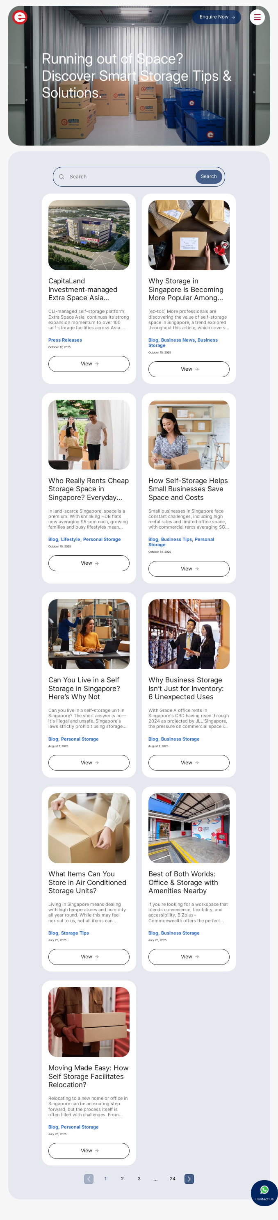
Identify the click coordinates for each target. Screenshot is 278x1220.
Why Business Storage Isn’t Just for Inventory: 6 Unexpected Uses (186, 689)
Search (209, 177)
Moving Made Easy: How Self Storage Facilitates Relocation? (88, 1077)
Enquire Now (216, 18)
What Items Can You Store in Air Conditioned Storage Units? (87, 883)
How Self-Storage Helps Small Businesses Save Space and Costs (188, 489)
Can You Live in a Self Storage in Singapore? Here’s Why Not (84, 689)
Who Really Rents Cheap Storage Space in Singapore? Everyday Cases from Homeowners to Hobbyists (88, 490)
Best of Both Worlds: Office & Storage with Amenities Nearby (183, 883)
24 (172, 1179)
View (90, 364)
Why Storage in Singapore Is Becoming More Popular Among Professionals (185, 290)
